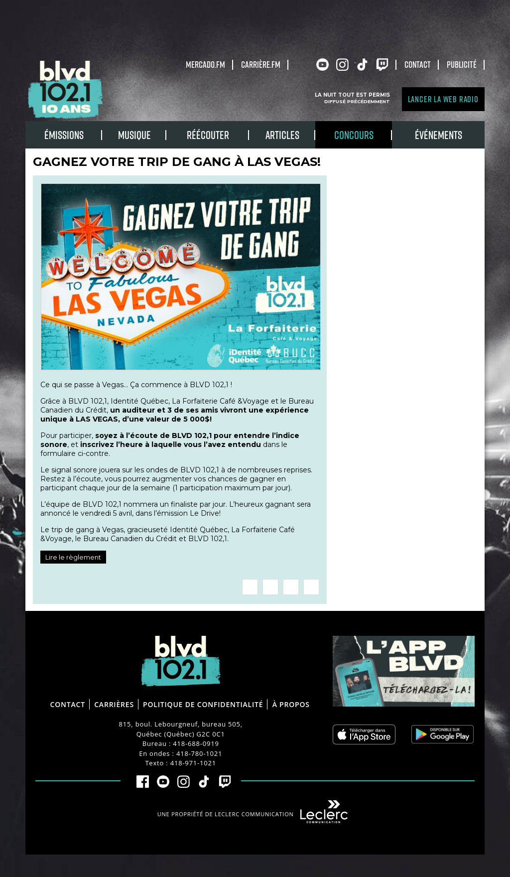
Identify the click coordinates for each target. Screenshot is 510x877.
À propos (291, 704)
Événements (438, 135)
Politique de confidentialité (203, 704)
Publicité (462, 64)
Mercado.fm (205, 64)
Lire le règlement (73, 557)
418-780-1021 (199, 753)
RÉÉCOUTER (208, 135)
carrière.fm (260, 64)
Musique (134, 135)
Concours (354, 135)
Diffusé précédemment (357, 101)
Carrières (114, 704)
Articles (282, 135)
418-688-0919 (196, 743)
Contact (417, 64)
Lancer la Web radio (443, 99)
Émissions (64, 135)
